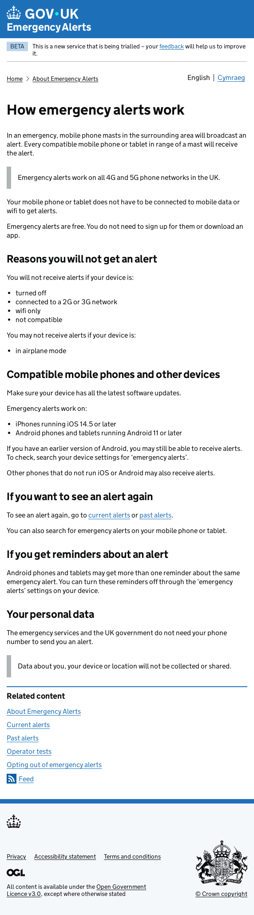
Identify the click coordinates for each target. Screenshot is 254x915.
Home (15, 79)
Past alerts (23, 738)
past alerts (155, 515)
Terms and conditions (132, 856)
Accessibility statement (65, 856)
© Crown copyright (221, 894)
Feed (26, 779)
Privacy (16, 856)
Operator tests (29, 751)
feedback (171, 46)
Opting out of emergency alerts (54, 764)
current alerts (109, 515)
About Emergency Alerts (65, 79)
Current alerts (28, 724)
